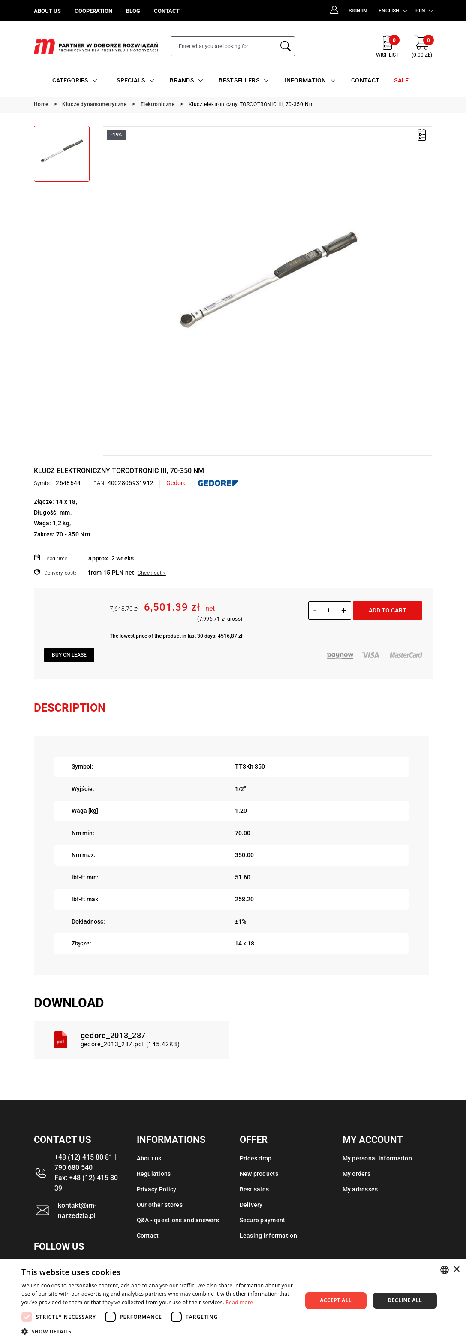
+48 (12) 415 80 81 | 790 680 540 (85, 1162)
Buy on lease (69, 655)
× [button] (456, 1269)
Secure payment (263, 1220)
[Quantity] (329, 610)
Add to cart (387, 610)
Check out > (152, 573)
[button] (157, 1331)
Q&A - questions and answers (178, 1220)
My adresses (360, 1189)
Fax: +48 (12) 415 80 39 (86, 1183)
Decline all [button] (405, 1300)
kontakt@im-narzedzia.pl (77, 1210)
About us (149, 1158)
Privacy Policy (157, 1189)
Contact (148, 1235)
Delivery (251, 1204)
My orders (357, 1173)
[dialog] (233, 1300)
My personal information (377, 1158)
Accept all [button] (336, 1300)
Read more (239, 1302)
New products (259, 1173)
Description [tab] (69, 707)
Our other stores (160, 1204)
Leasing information (268, 1235)
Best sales (254, 1189)
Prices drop (256, 1158)
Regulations (154, 1173)
